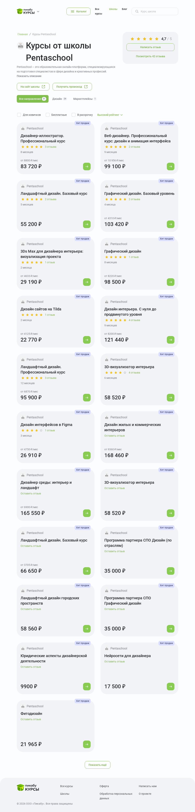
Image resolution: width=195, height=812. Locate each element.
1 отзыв (50, 262)
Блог (124, 9)
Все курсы (98, 11)
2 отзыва (134, 146)
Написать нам (148, 786)
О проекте (145, 793)
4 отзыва (134, 320)
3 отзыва (50, 146)
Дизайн (59, 99)
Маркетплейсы (85, 99)
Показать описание (29, 76)
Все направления (32, 99)
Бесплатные (59, 114)
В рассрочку (85, 114)
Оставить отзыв (114, 435)
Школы (113, 9)
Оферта (104, 786)
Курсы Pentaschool (44, 34)
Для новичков (32, 114)
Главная (23, 34)
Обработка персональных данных (116, 796)
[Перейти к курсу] (87, 166)
